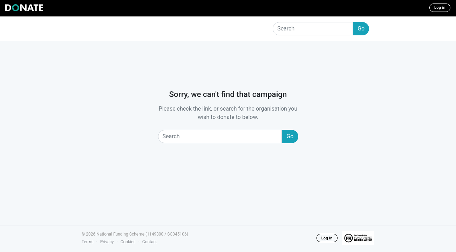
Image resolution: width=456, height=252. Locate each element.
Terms (88, 241)
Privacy (107, 241)
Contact (149, 241)
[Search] (313, 28)
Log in (439, 7)
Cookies (128, 241)
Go (361, 28)
